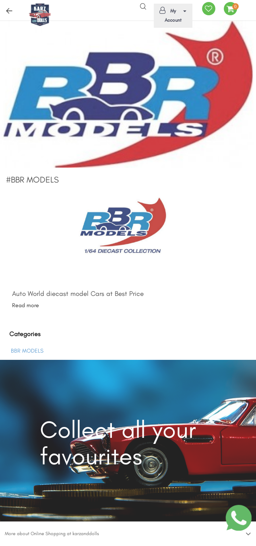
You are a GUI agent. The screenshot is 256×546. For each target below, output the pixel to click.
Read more (25, 305)
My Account (171, 15)
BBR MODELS (27, 350)
